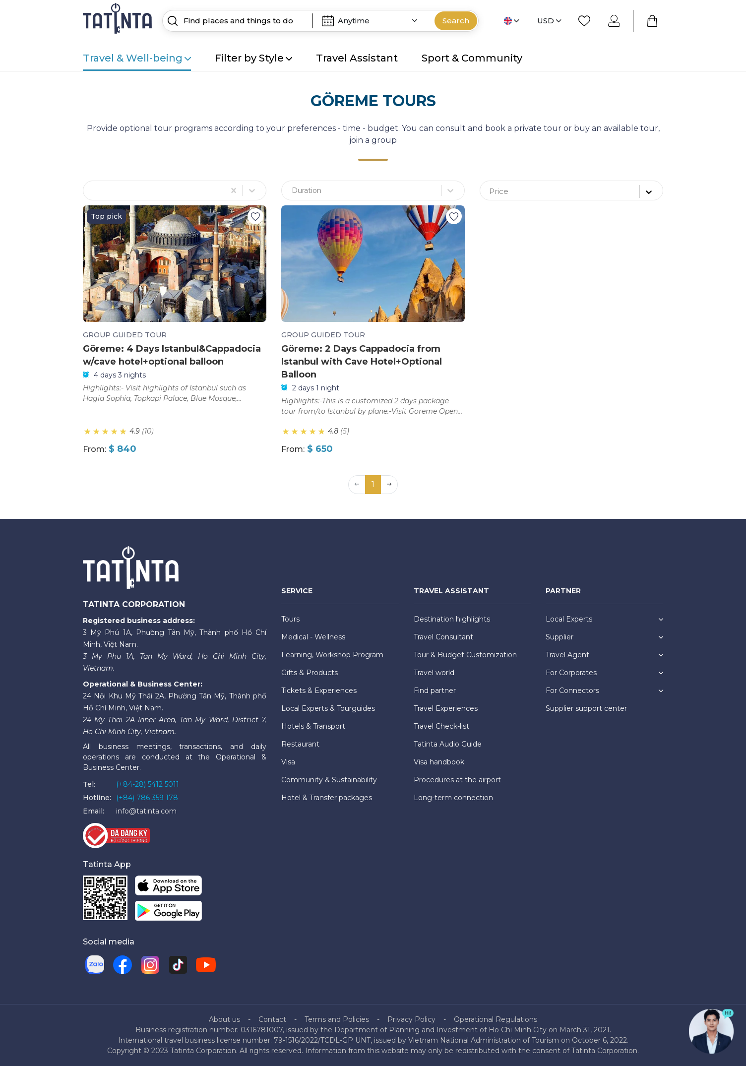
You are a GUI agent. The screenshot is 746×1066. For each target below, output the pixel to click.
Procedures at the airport (457, 779)
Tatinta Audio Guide (448, 744)
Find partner (435, 690)
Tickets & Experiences (319, 690)
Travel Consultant (443, 636)
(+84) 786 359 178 (147, 797)
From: (94, 449)
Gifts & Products (309, 672)
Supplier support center (586, 708)
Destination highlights (452, 619)
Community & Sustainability (329, 779)
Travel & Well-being (137, 58)
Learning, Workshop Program (332, 654)
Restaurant (300, 744)
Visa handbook (439, 761)
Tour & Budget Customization (465, 654)
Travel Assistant (357, 58)
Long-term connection (453, 797)
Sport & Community (472, 58)
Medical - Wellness (313, 636)
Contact (272, 1019)
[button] (389, 484)
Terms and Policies (337, 1019)
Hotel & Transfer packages (326, 797)
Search (455, 20)
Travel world (434, 672)
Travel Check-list (441, 726)
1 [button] (373, 484)
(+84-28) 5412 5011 (147, 784)
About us (224, 1019)
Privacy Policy (411, 1019)
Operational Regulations (495, 1019)
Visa (288, 761)
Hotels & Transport (313, 726)
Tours (290, 619)
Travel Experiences (446, 708)
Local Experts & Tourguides (328, 708)
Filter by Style (253, 58)
